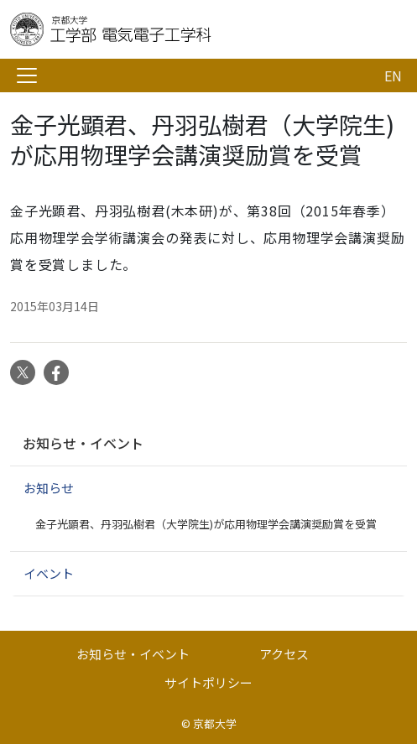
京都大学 (215, 723)
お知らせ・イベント (83, 443)
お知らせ (48, 488)
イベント (48, 573)
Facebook (56, 372)
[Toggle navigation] (27, 75)
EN (393, 75)
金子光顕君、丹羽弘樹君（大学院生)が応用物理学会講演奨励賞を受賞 (206, 524)
